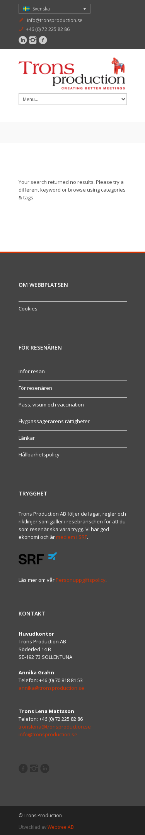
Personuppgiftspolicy (81, 579)
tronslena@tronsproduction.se (55, 726)
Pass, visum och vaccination (51, 404)
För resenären (35, 387)
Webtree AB (61, 827)
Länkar (27, 437)
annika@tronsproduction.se (51, 687)
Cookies (28, 308)
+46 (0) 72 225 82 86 (48, 29)
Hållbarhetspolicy (39, 454)
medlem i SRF (71, 536)
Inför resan (32, 371)
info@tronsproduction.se (54, 20)
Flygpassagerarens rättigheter (54, 421)
